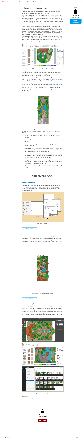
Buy (40, 1)
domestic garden (54, 84)
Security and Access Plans (29, 228)
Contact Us (77, 437)
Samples (34, 1)
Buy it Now (42, 420)
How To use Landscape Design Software (34, 234)
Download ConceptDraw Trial (75, 21)
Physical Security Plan (28, 182)
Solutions (27, 1)
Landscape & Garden (29, 298)
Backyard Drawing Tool (29, 304)
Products (20, 1)
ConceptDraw (5, 1)
